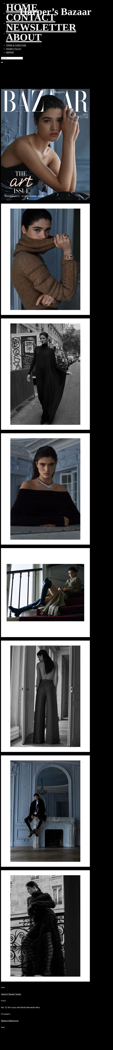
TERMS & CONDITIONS (16, 45)
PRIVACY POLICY (13, 49)
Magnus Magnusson (10, 1021)
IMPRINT (10, 52)
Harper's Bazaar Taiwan (11, 994)
